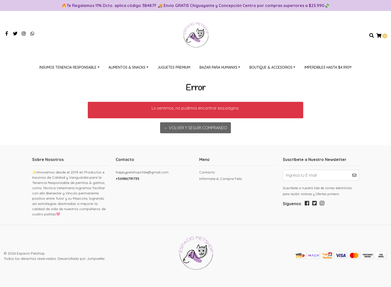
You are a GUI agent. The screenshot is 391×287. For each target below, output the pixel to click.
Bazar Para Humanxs (218, 67)
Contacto (207, 172)
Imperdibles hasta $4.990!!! (328, 67)
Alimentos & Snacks (126, 67)
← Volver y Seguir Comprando (195, 127)
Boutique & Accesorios (271, 67)
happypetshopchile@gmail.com (142, 172)
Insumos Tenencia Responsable (68, 67)
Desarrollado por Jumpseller (81, 258)
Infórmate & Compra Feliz (220, 178)
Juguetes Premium (173, 67)
